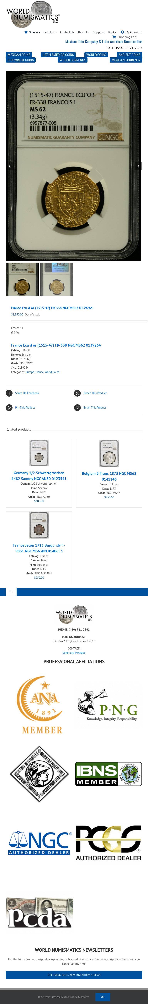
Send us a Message (74, 653)
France (39, 372)
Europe (30, 372)
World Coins (52, 372)
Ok (103, 997)
